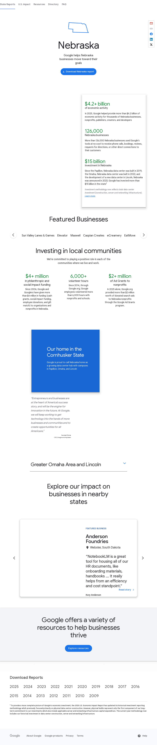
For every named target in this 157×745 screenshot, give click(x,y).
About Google (34, 735)
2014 (27, 695)
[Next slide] (142, 558)
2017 (122, 686)
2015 (14, 695)
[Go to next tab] (143, 235)
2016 (135, 686)
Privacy (70, 735)
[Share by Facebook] (151, 34)
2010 (80, 695)
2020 (82, 686)
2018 (109, 686)
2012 (54, 695)
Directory (96, 4)
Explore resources (78, 648)
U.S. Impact (67, 4)
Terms (80, 735)
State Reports (50, 4)
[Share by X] (151, 44)
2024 (28, 686)
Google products (54, 735)
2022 (55, 686)
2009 (94, 695)
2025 (14, 686)
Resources (82, 4)
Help (142, 735)
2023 (41, 686)
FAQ (107, 4)
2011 (67, 695)
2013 (40, 695)
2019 (96, 686)
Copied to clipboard (151, 28)
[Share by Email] (151, 23)
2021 (68, 686)
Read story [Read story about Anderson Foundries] (127, 589)
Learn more (90, 196)
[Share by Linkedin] (151, 39)
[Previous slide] (14, 558)
